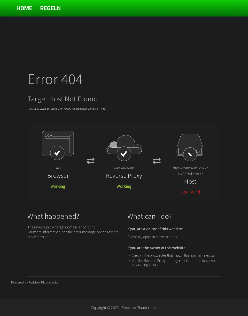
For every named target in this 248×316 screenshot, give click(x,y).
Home (24, 8)
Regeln (50, 8)
